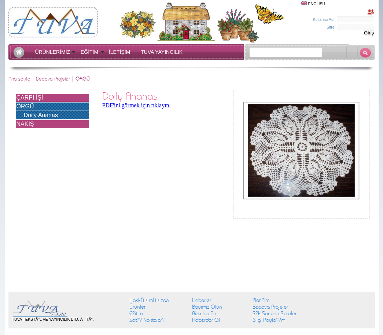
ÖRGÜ (25, 106)
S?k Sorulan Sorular (275, 313)
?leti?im (261, 300)
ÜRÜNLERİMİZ (54, 52)
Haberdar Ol (206, 320)
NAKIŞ (25, 124)
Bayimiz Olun (207, 307)
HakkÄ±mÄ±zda (149, 300)
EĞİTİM (91, 52)
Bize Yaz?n (204, 313)
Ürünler (137, 307)
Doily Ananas (41, 115)
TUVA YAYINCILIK (162, 52)
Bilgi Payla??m (269, 320)
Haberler (201, 300)
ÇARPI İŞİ (29, 97)
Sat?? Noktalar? (147, 320)
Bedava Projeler (53, 79)
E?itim (136, 313)
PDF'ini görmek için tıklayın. (136, 105)
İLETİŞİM (121, 52)
